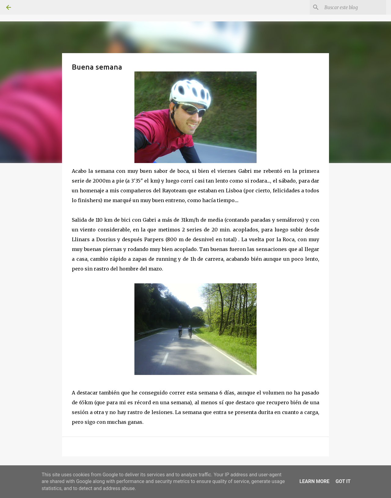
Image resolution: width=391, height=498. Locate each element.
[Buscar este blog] (354, 7)
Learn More (314, 481)
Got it (342, 481)
